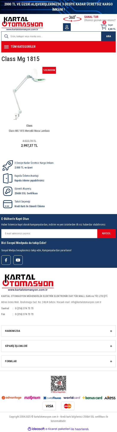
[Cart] (108, 27)
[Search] (58, 36)
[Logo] (22, 24)
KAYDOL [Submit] (106, 233)
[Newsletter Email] (58, 233)
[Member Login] (66, 27)
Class (29, 125)
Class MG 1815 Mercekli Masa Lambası (29, 130)
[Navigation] (58, 46)
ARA (108, 36)
